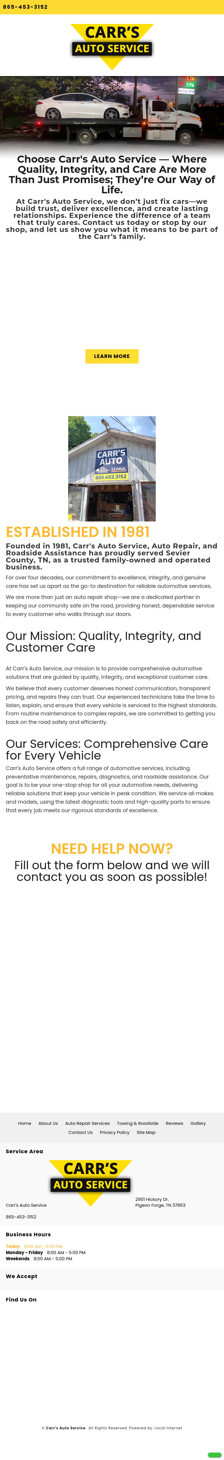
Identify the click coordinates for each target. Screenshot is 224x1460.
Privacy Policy (115, 1132)
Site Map (146, 1132)
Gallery (198, 1123)
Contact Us (81, 1132)
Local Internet (168, 1427)
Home (24, 1123)
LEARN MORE (112, 356)
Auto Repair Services (87, 1123)
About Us (48, 1123)
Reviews (174, 1123)
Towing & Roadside (138, 1123)
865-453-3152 (25, 7)
